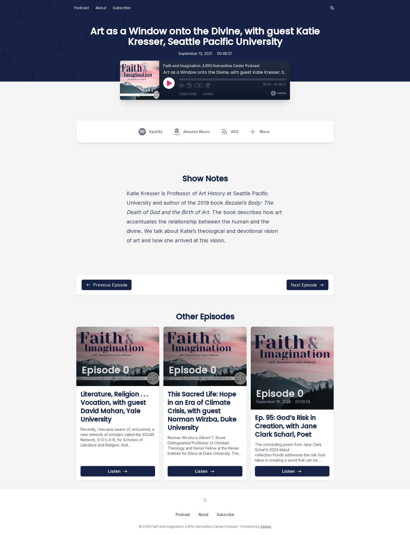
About (100, 7)
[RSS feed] (332, 8)
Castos (265, 526)
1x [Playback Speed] (199, 85)
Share (208, 94)
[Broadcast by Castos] (278, 93)
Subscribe (121, 7)
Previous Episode (106, 284)
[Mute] (181, 85)
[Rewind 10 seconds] (189, 85)
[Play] (169, 83)
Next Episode (307, 284)
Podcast (81, 7)
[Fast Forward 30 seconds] (208, 85)
